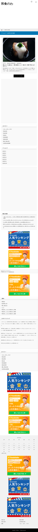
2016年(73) (4, 161)
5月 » (5, 453)
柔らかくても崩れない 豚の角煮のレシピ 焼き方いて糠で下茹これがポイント (19, 65)
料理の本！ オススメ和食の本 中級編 (9, 311)
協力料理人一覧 (4, 303)
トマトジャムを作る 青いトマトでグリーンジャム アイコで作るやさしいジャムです (18, 220)
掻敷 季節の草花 (6, 141)
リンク (3, 307)
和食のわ (18, 530)
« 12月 (2, 453)
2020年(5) (4, 153)
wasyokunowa (19, 63)
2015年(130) (5, 163)
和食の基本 (9, 63)
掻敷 (2, 523)
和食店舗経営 (5, 137)
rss (31, 1)
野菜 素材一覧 (4, 305)
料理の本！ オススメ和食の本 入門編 (9, 309)
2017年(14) (4, 159)
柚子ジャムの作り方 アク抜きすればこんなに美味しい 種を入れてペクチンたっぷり (18, 224)
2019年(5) (4, 155)
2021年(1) (4, 151)
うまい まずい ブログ (6, 354)
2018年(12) (4, 157)
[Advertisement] (19, 18)
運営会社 (3, 301)
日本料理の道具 (22, 521)
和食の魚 (4, 135)
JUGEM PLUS (11, 271)
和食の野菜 (5, 133)
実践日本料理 (13, 63)
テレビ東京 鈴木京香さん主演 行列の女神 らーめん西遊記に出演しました (16, 222)
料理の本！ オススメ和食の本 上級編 (9, 313)
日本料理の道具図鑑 (6, 143)
